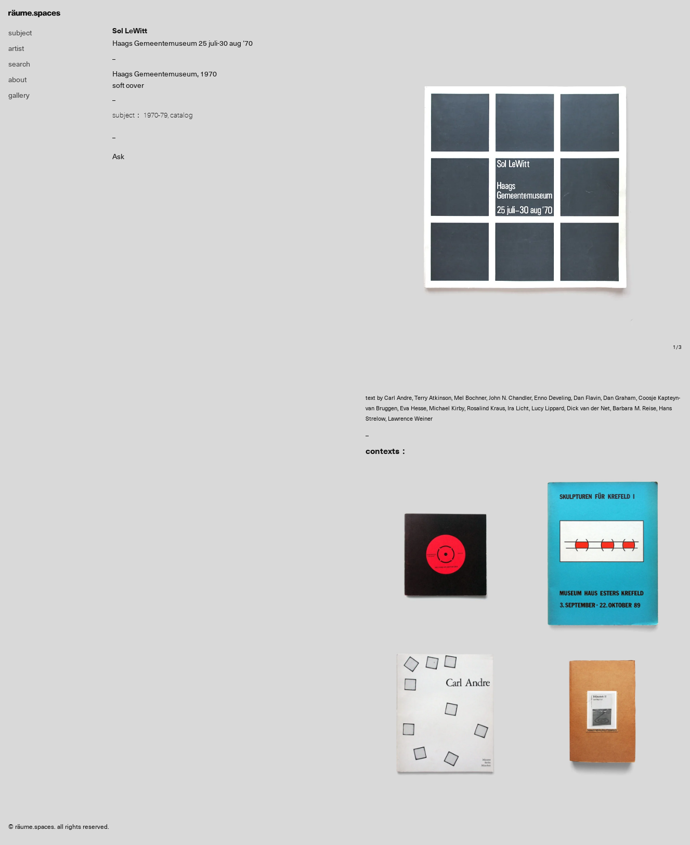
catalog (181, 115)
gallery (19, 95)
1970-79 (155, 115)
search (19, 64)
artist (16, 48)
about (17, 79)
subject (20, 32)
